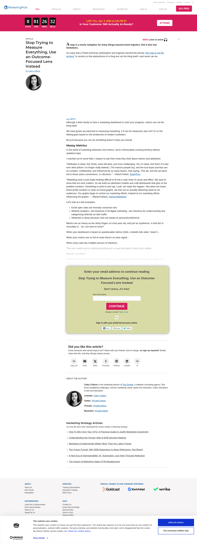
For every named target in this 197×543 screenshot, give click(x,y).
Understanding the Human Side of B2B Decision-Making (97, 438)
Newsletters (29, 493)
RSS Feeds (29, 491)
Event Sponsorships (33, 508)
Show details (39, 538)
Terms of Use (68, 513)
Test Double (128, 385)
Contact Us (67, 505)
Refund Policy (68, 510)
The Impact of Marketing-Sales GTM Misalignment (94, 462)
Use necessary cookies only (176, 531)
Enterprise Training (70, 491)
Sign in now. (124, 312)
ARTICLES (56, 9)
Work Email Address (100, 295)
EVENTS (77, 9)
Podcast (179, 2)
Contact (187, 2)
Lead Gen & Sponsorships (35, 505)
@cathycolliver (100, 406)
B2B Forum (67, 493)
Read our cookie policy (79, 531)
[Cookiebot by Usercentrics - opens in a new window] (16, 538)
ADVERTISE (122, 9)
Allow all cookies (176, 522)
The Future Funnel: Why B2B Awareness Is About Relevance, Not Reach (106, 450)
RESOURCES (99, 9)
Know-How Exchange (71, 508)
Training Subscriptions (71, 488)
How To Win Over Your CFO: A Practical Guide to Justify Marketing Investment (108, 432)
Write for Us (29, 510)
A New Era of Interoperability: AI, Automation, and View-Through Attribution (107, 456)
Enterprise (171, 2)
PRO (37, 9)
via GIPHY (71, 120)
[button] (106, 329)
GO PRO (184, 8)
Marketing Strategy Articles (84, 423)
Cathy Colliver (34, 72)
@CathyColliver (99, 401)
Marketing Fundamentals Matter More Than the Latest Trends (100, 444)
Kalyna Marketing (117, 197)
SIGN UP (163, 9)
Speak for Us (30, 513)
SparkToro (135, 175)
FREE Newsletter (159, 2)
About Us (28, 488)
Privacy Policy (68, 516)
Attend (165, 23)
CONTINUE (117, 306)
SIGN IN (143, 9)
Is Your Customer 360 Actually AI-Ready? (106, 24)
